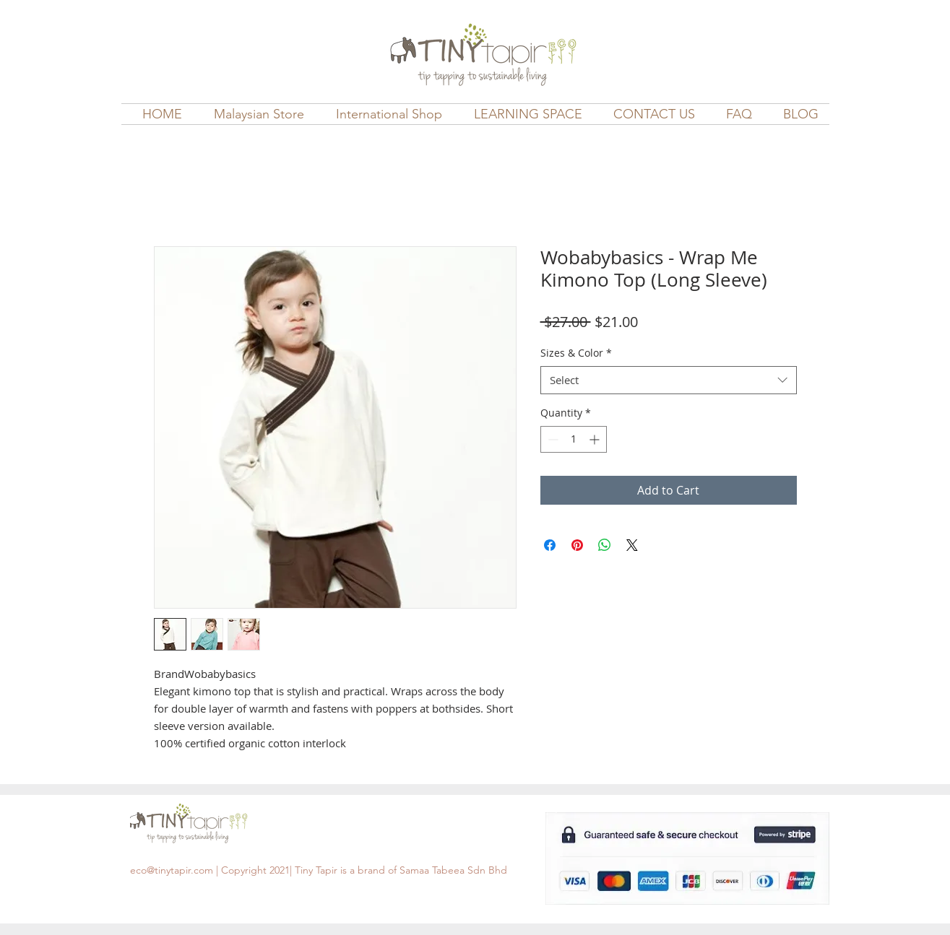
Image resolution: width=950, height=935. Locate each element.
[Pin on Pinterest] (577, 545)
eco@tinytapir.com (171, 870)
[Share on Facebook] (549, 545)
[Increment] (596, 439)
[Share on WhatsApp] (604, 545)
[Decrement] (552, 439)
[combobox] (668, 380)
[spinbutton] (574, 439)
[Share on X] (632, 545)
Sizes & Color (576, 353)
